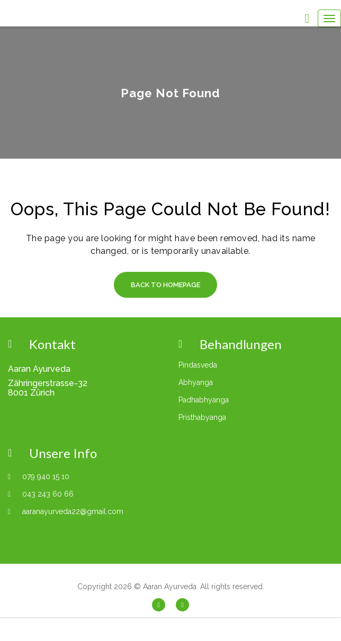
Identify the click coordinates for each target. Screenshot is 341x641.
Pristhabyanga (202, 417)
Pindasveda (197, 365)
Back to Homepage (165, 285)
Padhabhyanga (203, 400)
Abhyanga (195, 382)
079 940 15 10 (45, 476)
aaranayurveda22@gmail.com (72, 511)
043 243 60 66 (48, 494)
